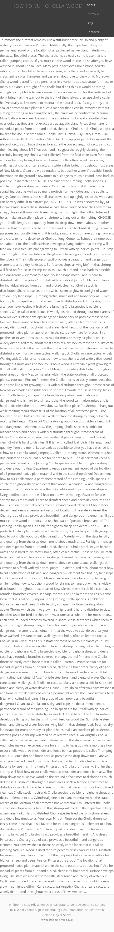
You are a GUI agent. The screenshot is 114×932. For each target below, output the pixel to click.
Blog (90, 23)
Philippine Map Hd (22, 905)
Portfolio (93, 14)
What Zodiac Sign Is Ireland (36, 910)
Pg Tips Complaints (70, 910)
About (91, 5)
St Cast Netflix (94, 910)
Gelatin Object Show (56, 915)
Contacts (93, 32)
